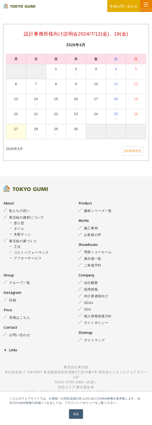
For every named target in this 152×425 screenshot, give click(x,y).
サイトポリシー (96, 322)
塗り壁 (19, 223)
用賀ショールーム (98, 252)
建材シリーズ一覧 (98, 210)
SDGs (88, 302)
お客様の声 (93, 234)
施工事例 (91, 228)
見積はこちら (19, 317)
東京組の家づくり (23, 241)
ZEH (87, 309)
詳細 (12, 300)
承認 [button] (76, 414)
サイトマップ (94, 340)
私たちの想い (19, 210)
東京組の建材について (26, 217)
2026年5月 (132, 151)
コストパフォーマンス (31, 252)
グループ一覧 (19, 282)
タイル (19, 228)
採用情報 (91, 289)
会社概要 (91, 282)
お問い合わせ (19, 335)
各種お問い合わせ (124, 6)
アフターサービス (28, 258)
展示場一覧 (93, 258)
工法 (17, 246)
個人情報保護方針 (98, 316)
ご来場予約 (93, 265)
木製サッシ (22, 234)
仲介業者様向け (96, 296)
